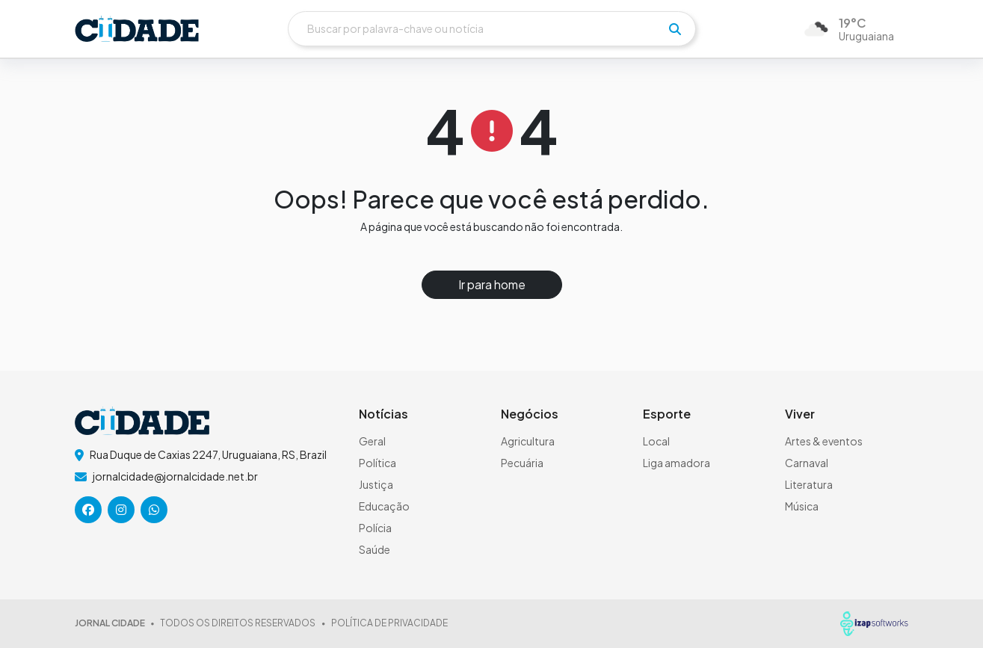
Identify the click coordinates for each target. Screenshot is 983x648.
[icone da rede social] (88, 509)
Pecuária (522, 462)
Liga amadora (676, 462)
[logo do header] (137, 29)
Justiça (376, 484)
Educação (384, 506)
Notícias (383, 414)
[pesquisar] (675, 29)
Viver (800, 414)
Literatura (809, 484)
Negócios (529, 414)
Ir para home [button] (492, 284)
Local (656, 441)
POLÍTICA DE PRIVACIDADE (389, 623)
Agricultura (528, 441)
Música (802, 506)
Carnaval (806, 462)
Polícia (375, 527)
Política (377, 462)
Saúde (374, 549)
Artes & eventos (824, 441)
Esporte (667, 414)
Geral (372, 441)
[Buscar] (492, 28)
